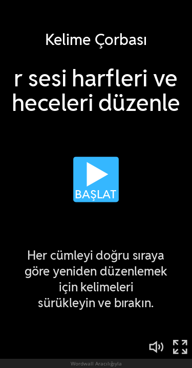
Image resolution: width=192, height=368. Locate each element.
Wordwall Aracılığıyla (96, 363)
